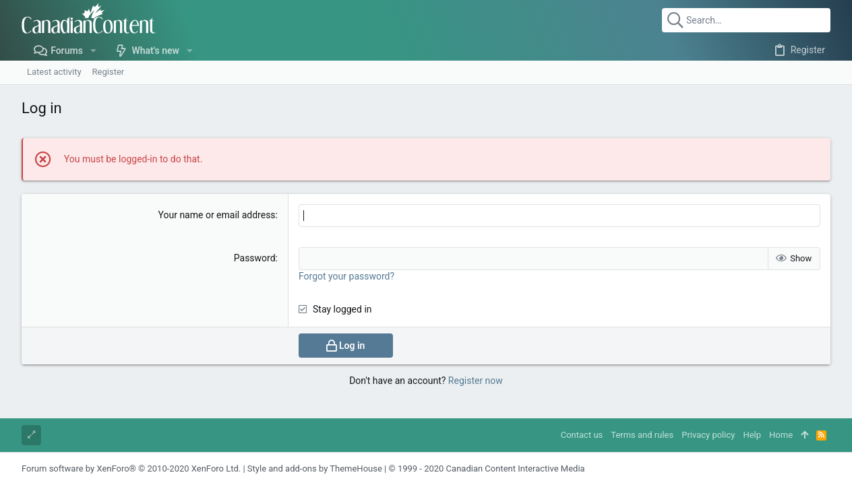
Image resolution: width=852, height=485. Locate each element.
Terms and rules (642, 435)
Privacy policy (708, 435)
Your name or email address (217, 214)
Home (781, 435)
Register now (475, 380)
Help (752, 435)
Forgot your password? (346, 276)
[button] (93, 50)
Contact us (582, 435)
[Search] (746, 20)
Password (255, 258)
